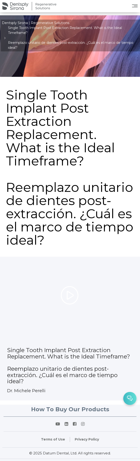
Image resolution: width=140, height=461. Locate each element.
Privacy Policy (87, 439)
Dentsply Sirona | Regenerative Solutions (35, 23)
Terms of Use (53, 439)
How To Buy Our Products (70, 409)
